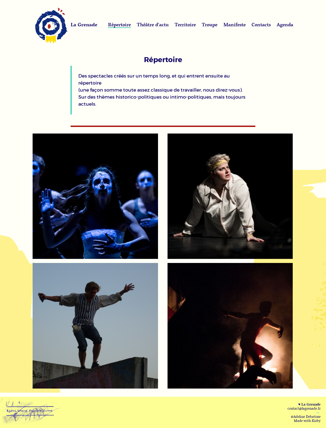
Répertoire (119, 24)
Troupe (209, 24)
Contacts (261, 24)
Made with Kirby (307, 420)
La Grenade (84, 24)
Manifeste (234, 24)
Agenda (285, 24)
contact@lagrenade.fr (304, 408)
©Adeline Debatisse (306, 416)
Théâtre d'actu (153, 24)
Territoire (185, 24)
